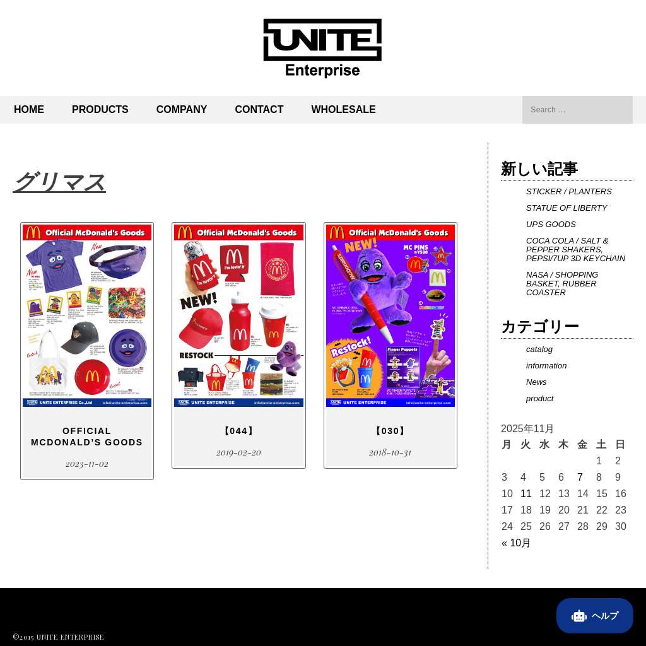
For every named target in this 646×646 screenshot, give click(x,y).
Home (29, 109)
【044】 (239, 431)
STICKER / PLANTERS (569, 191)
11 (526, 493)
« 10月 (516, 542)
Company (182, 109)
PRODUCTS (100, 109)
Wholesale (343, 109)
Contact (259, 109)
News (536, 382)
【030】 (390, 431)
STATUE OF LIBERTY (566, 208)
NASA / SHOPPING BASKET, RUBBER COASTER (562, 283)
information (546, 365)
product (539, 398)
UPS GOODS (551, 224)
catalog (539, 349)
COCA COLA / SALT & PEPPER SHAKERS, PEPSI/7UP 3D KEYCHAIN (575, 249)
